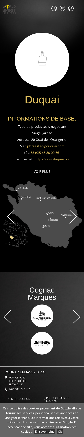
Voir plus (42, 171)
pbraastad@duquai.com (46, 146)
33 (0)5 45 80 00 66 (45, 152)
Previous (11, 216)
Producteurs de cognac (57, 399)
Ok (60, 432)
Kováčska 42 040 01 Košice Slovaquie (17, 381)
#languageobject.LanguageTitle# (62, 8)
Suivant (73, 216)
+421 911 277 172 (19, 389)
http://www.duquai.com (52, 159)
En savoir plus (44, 432)
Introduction (20, 398)
